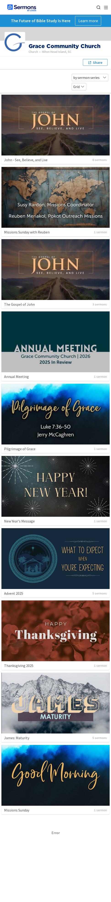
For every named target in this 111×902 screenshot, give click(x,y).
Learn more (88, 20)
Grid (79, 86)
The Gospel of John (19, 304)
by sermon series (90, 77)
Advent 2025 (13, 593)
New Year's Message (19, 521)
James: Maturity (16, 738)
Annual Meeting (16, 376)
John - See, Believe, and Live (26, 160)
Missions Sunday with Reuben (27, 232)
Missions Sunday (16, 810)
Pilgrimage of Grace (19, 449)
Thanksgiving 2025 (18, 665)
